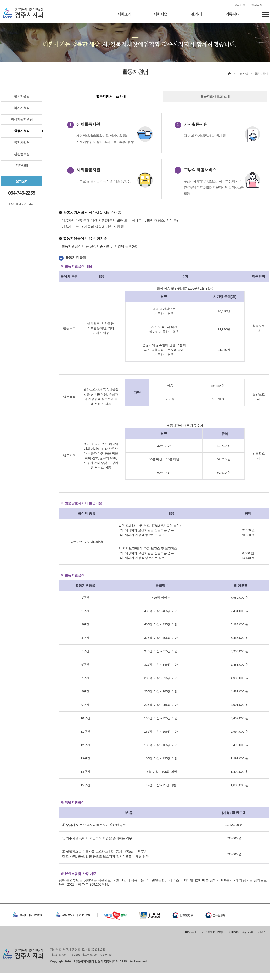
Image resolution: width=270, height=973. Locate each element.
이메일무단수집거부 (241, 932)
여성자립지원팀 (22, 119)
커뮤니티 (232, 14)
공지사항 (239, 5)
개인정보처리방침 (212, 932)
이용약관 (190, 932)
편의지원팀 (21, 96)
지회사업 (160, 14)
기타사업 (21, 165)
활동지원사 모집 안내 (215, 96)
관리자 (262, 932)
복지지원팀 (21, 108)
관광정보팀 (21, 154)
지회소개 (124, 14)
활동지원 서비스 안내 (111, 96)
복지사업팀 (21, 142)
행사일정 (256, 5)
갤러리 (196, 14)
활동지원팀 (21, 131)
